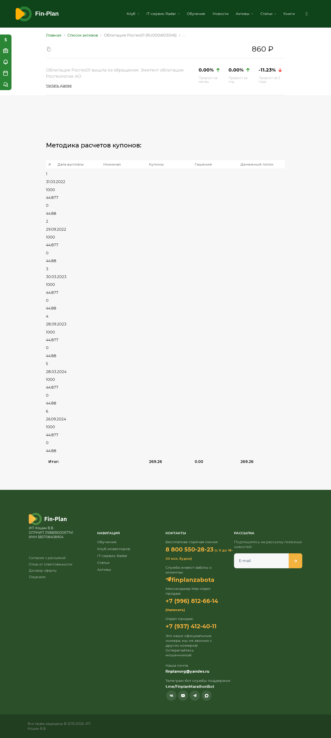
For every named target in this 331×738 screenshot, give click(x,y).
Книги (287, 13)
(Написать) (175, 610)
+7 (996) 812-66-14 (192, 600)
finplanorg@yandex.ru (187, 671)
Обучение (194, 13)
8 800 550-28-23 (190, 549)
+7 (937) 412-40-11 (191, 626)
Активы (242, 13)
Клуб (131, 13)
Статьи (266, 13)
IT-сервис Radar (161, 13)
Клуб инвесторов (113, 549)
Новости (219, 13)
